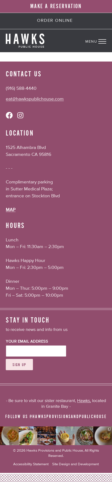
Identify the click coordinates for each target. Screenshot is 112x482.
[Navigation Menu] (98, 40)
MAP (10, 210)
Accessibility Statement (31, 464)
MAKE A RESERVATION (56, 6)
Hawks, (84, 401)
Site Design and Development (75, 464)
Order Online (55, 20)
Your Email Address (27, 342)
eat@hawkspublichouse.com (35, 99)
